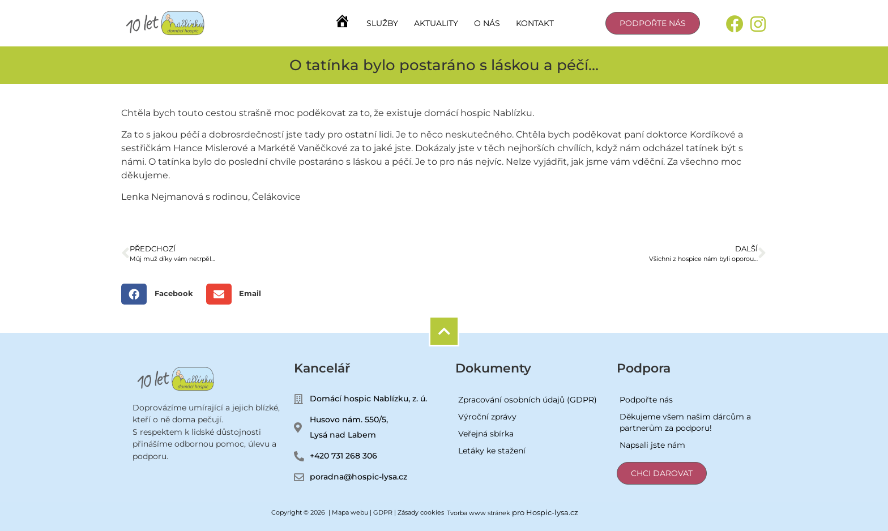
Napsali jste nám (652, 445)
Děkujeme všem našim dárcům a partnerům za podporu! (685, 422)
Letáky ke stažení (492, 451)
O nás (487, 23)
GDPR (382, 512)
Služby (382, 23)
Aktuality (436, 23)
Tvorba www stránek (478, 513)
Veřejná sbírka (486, 434)
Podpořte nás (646, 400)
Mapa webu (350, 512)
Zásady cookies (421, 512)
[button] (161, 294)
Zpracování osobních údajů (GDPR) (527, 400)
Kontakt (535, 23)
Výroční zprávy (487, 417)
